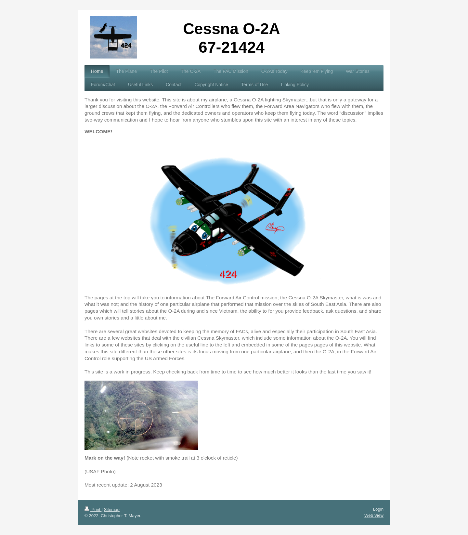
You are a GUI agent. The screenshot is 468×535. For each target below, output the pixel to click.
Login (378, 509)
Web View (374, 515)
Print (92, 509)
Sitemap (112, 509)
